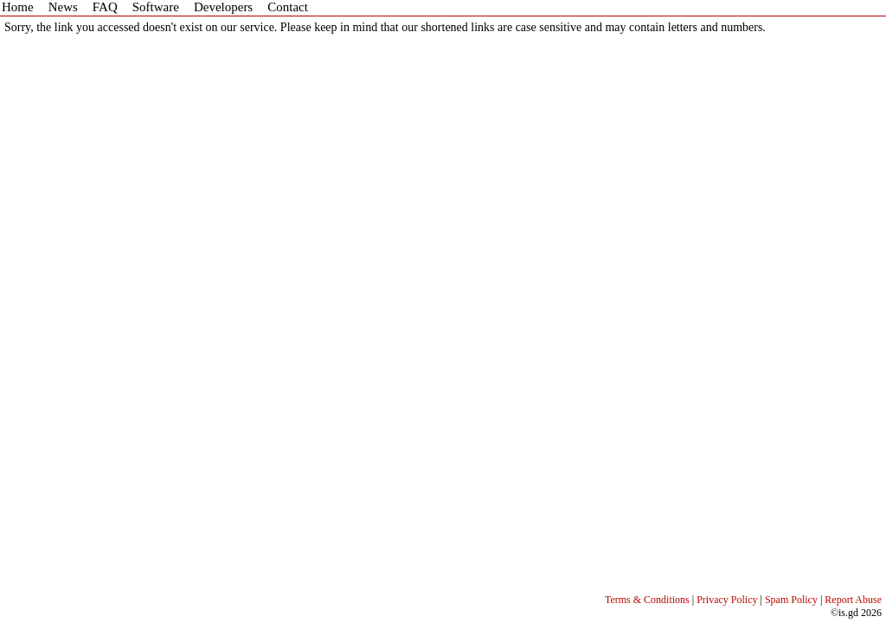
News (63, 7)
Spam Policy (791, 600)
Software (155, 7)
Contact (287, 7)
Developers (223, 7)
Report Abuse (853, 600)
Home (18, 7)
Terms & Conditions (647, 600)
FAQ (105, 7)
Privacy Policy (727, 600)
